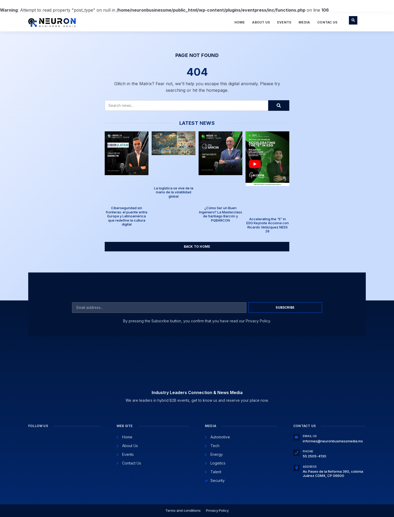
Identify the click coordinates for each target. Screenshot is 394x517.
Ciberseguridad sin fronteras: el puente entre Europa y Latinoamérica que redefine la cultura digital (126, 216)
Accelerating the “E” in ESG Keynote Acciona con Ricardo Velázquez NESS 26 (267, 225)
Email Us (310, 436)
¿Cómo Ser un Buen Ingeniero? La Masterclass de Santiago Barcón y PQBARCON (220, 214)
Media (304, 22)
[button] (353, 20)
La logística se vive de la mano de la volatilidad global (173, 192)
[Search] (278, 105)
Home (239, 22)
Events (284, 22)
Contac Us (327, 22)
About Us (261, 22)
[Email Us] (296, 437)
